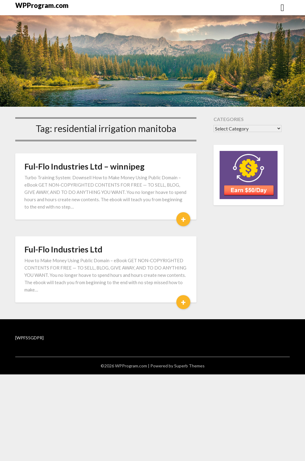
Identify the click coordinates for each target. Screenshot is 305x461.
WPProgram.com (42, 5)
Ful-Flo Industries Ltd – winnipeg (84, 166)
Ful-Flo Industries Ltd (63, 249)
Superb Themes (189, 365)
